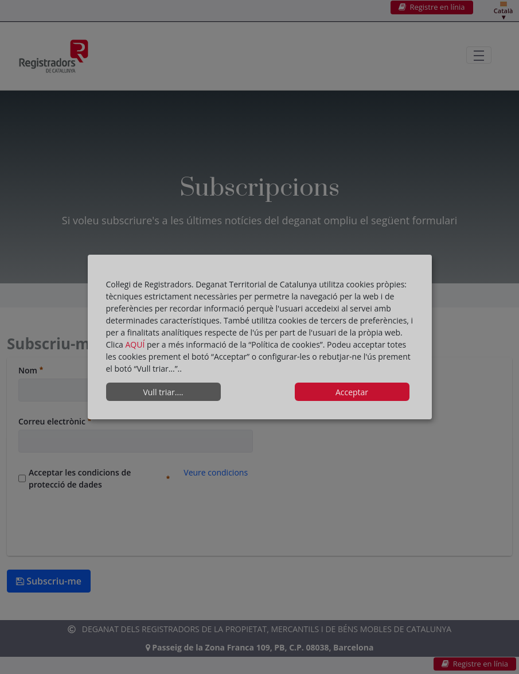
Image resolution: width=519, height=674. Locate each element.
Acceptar (351, 392)
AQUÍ (136, 344)
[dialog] (260, 337)
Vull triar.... (163, 392)
